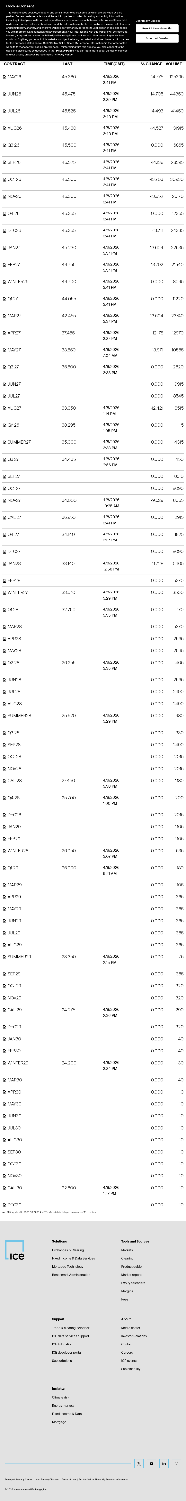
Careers (127, 1352)
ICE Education (62, 1344)
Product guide (131, 1267)
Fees (124, 1299)
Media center (130, 1328)
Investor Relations (134, 1336)
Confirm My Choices (148, 10)
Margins (127, 1291)
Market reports (131, 1275)
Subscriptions (62, 1361)
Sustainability (130, 1369)
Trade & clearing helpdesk (71, 1328)
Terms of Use (69, 1479)
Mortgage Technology (67, 1267)
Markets (127, 1250)
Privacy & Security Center (18, 1479)
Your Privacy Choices (47, 1479)
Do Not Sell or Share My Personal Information (103, 1479)
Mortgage (59, 1422)
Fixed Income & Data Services (73, 1258)
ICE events (129, 1361)
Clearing (127, 1258)
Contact (127, 1344)
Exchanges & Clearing (68, 1250)
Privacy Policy (65, 40)
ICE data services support (70, 1336)
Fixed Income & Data (67, 1414)
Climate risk (60, 1397)
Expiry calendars (133, 1283)
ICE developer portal (67, 1352)
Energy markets (63, 1406)
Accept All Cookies (157, 27)
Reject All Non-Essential (157, 17)
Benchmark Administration (71, 1275)
